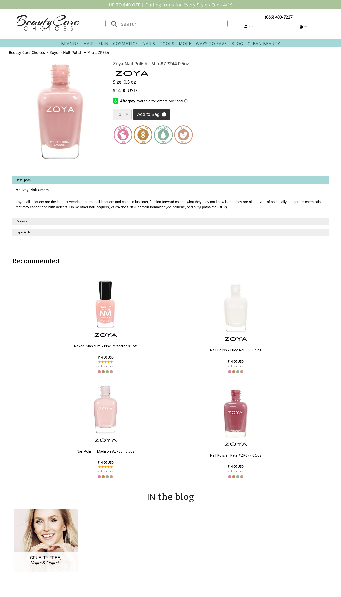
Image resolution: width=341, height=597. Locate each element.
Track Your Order (189, 531)
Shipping (136, 531)
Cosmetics (125, 43)
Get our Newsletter (191, 543)
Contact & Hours (143, 525)
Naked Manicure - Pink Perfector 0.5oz (88, 346)
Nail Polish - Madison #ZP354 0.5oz (198, 346)
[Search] (114, 24)
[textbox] (171, 23)
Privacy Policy (95, 543)
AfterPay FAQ (140, 549)
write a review (88, 366)
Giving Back (94, 555)
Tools (167, 43)
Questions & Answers (148, 543)
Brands (70, 43)
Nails (148, 43)
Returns (135, 537)
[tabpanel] (170, 197)
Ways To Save (211, 43)
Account (178, 519)
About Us (91, 525)
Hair (88, 43)
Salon (88, 531)
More (185, 43)
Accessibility (94, 549)
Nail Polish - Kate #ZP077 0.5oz (252, 350)
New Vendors (95, 537)
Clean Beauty (264, 43)
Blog (237, 43)
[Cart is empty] (303, 26)
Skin (103, 43)
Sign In (179, 525)
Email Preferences (190, 537)
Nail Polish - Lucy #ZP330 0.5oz (143, 350)
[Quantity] (122, 114)
